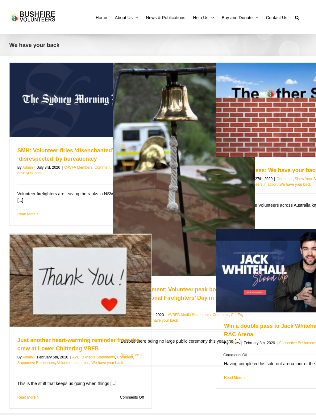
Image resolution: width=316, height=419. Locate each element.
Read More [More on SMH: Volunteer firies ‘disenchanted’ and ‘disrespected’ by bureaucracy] (26, 214)
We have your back (162, 320)
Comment (102, 167)
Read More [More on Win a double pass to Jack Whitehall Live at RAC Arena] (233, 377)
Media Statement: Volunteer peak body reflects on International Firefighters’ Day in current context (182, 297)
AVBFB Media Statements (189, 315)
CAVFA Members (78, 167)
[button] (297, 17)
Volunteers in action (261, 184)
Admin (28, 167)
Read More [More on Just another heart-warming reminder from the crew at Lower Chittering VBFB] (26, 397)
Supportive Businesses (36, 363)
